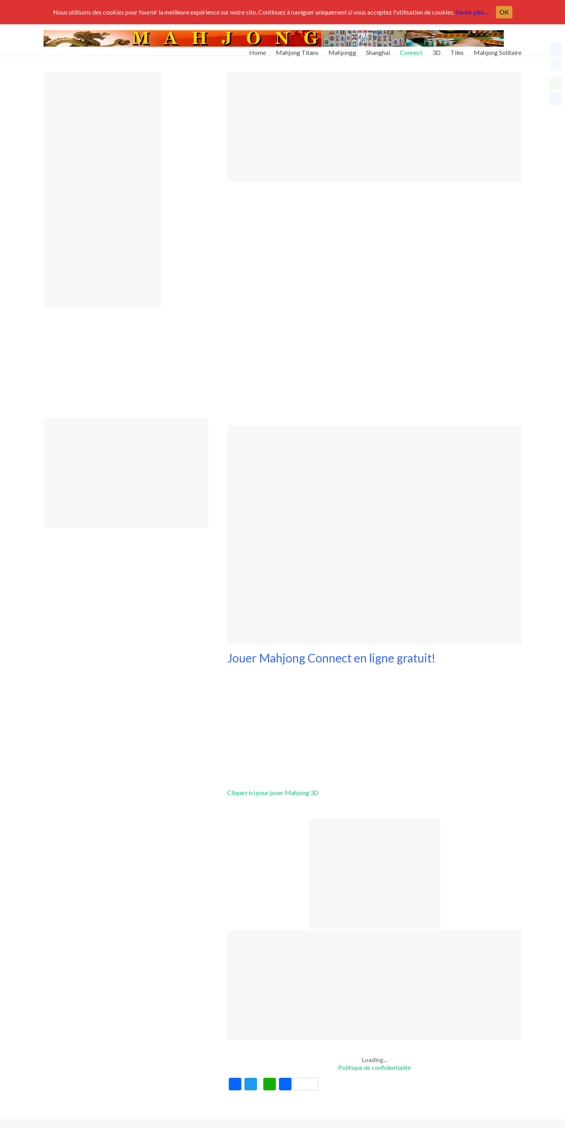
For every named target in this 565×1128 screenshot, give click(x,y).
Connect (411, 49)
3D (436, 49)
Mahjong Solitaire (497, 49)
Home (257, 49)
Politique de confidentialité (374, 1067)
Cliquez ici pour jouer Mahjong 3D (273, 792)
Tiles (457, 49)
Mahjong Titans (297, 49)
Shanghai (378, 49)
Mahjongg (342, 49)
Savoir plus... (472, 12)
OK (504, 12)
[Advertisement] (374, 127)
